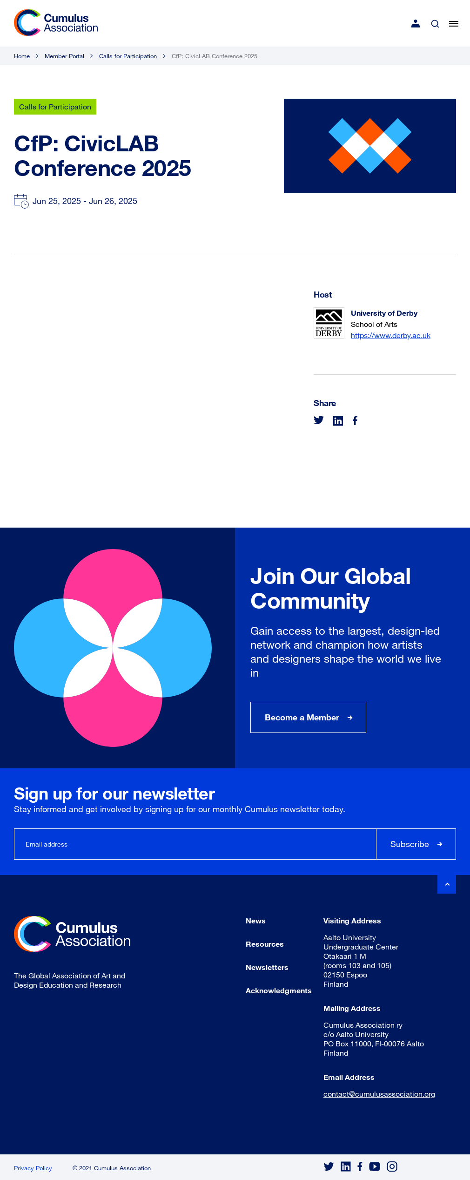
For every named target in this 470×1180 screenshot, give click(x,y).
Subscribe (409, 844)
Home (22, 56)
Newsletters (267, 967)
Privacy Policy (33, 1168)
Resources (265, 943)
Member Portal (64, 56)
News (256, 920)
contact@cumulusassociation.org (379, 1093)
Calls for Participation (128, 56)
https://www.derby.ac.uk (390, 335)
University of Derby (384, 312)
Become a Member (302, 717)
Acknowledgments (279, 990)
